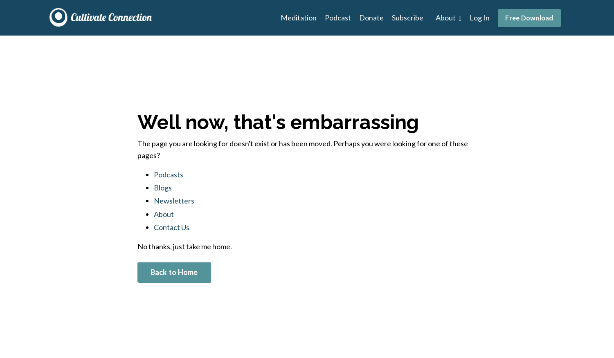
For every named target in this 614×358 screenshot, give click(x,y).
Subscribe (407, 17)
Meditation (299, 17)
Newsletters (174, 200)
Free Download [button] (529, 18)
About (449, 17)
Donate (371, 17)
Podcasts (168, 174)
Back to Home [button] (174, 272)
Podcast (338, 17)
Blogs (163, 187)
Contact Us (171, 227)
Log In (480, 17)
